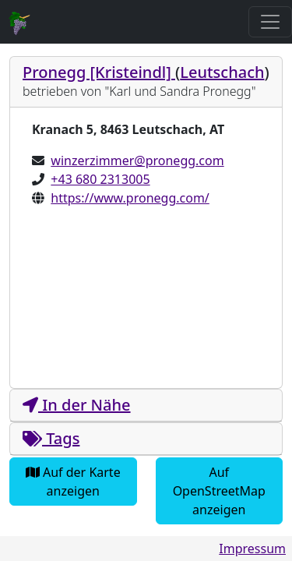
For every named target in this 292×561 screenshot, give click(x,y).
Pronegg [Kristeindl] (99, 72)
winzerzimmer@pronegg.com (137, 160)
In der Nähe (77, 404)
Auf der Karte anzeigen (73, 481)
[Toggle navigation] (270, 21)
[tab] (146, 82)
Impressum (252, 548)
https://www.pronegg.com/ (130, 197)
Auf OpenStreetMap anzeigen (219, 491)
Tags (51, 438)
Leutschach (222, 72)
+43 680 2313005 (100, 179)
